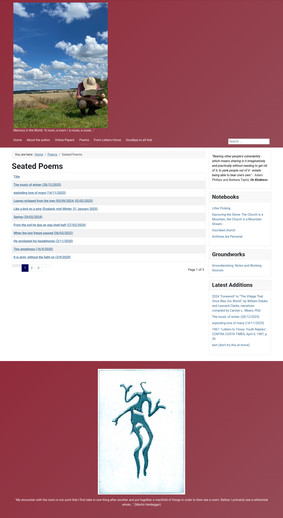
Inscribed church (223, 230)
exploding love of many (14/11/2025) (40, 193)
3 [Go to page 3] (38, 268)
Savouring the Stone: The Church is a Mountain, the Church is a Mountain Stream (237, 219)
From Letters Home (107, 140)
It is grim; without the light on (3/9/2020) (42, 257)
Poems (84, 140)
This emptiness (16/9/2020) (33, 249)
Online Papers (64, 140)
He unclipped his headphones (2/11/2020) (43, 241)
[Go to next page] (44, 265)
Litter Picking (221, 208)
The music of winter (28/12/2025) (37, 185)
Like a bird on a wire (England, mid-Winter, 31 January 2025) (56, 209)
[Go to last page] (49, 265)
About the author (38, 140)
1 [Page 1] (25, 268)
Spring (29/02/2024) (28, 217)
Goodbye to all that (139, 140)
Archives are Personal (227, 236)
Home (17, 140)
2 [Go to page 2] (32, 268)
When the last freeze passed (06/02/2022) (43, 233)
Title (17, 177)
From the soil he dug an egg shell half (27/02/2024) (50, 225)
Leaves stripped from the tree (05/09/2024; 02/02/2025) (53, 201)
